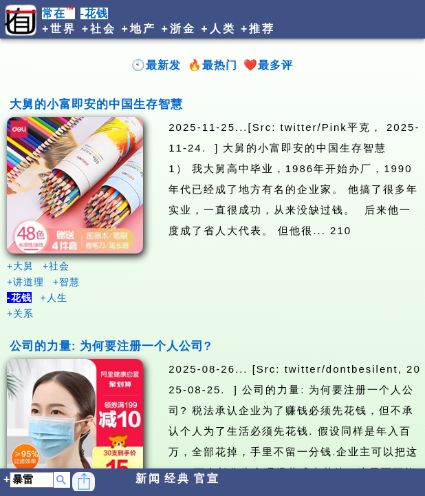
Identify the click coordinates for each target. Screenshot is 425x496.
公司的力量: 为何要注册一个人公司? (111, 346)
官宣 (207, 478)
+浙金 (178, 28)
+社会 (99, 28)
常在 (58, 13)
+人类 (218, 28)
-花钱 (94, 13)
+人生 (54, 297)
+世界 (59, 28)
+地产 (139, 28)
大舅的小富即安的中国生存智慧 (96, 104)
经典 (177, 478)
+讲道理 (25, 281)
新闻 (148, 478)
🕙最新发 (156, 65)
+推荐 (258, 28)
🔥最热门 (212, 65)
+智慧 (66, 281)
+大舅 (20, 265)
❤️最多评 (268, 65)
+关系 (20, 313)
